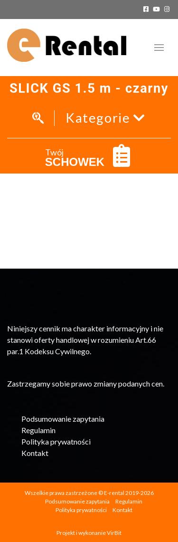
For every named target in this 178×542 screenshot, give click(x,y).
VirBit (114, 532)
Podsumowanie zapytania (62, 418)
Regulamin (38, 430)
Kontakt (34, 452)
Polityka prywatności (56, 441)
